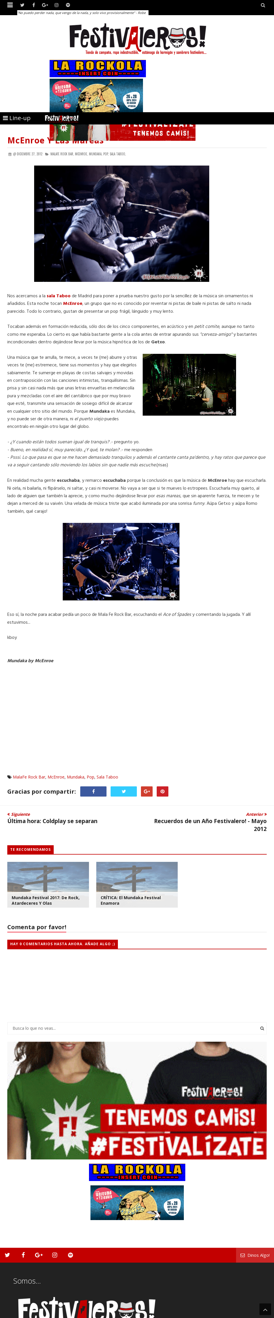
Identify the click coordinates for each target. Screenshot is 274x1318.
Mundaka (75, 777)
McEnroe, (81, 154)
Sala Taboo (107, 777)
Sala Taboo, (118, 154)
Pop (90, 777)
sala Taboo (59, 296)
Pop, (106, 154)
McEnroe (56, 777)
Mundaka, (95, 154)
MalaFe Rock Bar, (62, 154)
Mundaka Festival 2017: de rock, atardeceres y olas (46, 900)
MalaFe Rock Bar (29, 777)
